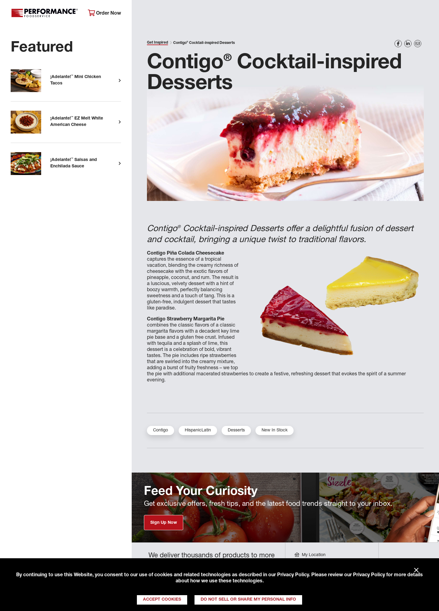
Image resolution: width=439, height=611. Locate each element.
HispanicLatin (198, 430)
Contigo (160, 430)
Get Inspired (335, 14)
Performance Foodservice (45, 14)
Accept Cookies (162, 600)
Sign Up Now (163, 523)
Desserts (236, 430)
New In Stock (274, 430)
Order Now (104, 13)
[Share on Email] (417, 43)
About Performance (163, 14)
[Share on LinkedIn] (408, 43)
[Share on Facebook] (398, 43)
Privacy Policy (293, 575)
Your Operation (285, 14)
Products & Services (226, 14)
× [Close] (416, 570)
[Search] (426, 14)
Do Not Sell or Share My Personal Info (248, 600)
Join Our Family (386, 14)
